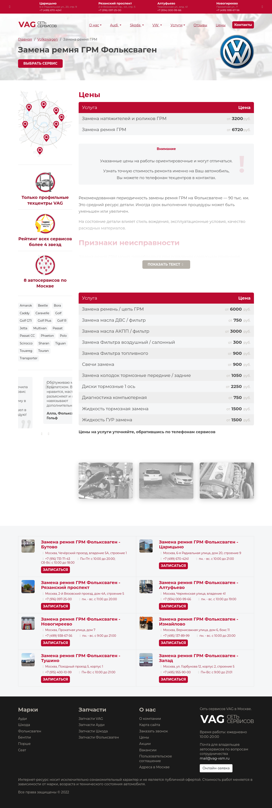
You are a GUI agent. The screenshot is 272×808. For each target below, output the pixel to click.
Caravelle (42, 313)
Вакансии (148, 750)
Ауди (22, 719)
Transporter (28, 358)
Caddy (25, 313)
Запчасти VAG (91, 719)
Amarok (26, 305)
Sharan (44, 343)
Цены (220, 25)
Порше (24, 744)
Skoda (135, 25)
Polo (63, 336)
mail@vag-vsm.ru (215, 758)
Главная (25, 39)
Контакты (243, 25)
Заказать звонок (153, 731)
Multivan (40, 328)
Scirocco (26, 343)
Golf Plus (44, 321)
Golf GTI (26, 321)
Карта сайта (149, 725)
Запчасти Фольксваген (99, 737)
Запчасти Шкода (93, 731)
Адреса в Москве (154, 767)
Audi (114, 25)
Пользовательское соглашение (155, 758)
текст (166, 264)
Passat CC (27, 336)
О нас (94, 25)
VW (155, 25)
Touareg (26, 351)
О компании (150, 719)
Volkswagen (47, 39)
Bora (57, 305)
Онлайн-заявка (216, 768)
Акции (145, 744)
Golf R (61, 321)
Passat (58, 328)
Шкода (24, 725)
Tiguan (60, 343)
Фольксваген (29, 731)
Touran (43, 351)
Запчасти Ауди (92, 725)
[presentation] (9, 6)
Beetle (43, 305)
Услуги (176, 25)
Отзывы (200, 25)
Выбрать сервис (40, 63)
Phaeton (47, 336)
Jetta (23, 328)
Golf (58, 313)
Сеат (22, 750)
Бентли (24, 737)
